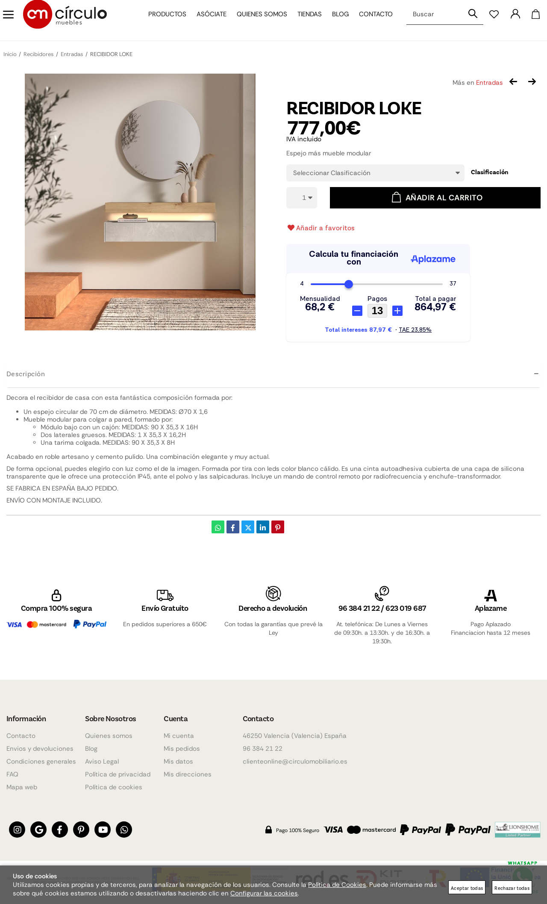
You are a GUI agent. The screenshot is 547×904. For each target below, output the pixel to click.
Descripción (25, 373)
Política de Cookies (337, 884)
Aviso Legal (102, 761)
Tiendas (305, 20)
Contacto (371, 20)
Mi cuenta (179, 736)
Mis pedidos (182, 748)
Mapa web (21, 787)
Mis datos (178, 761)
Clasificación (489, 172)
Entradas (489, 82)
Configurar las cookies (264, 893)
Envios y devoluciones (40, 748)
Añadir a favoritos (320, 228)
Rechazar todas (511, 888)
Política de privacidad (117, 774)
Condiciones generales (41, 761)
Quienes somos (257, 20)
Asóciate (207, 20)
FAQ (12, 774)
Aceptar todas (467, 888)
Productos (163, 20)
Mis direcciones (188, 774)
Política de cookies (113, 787)
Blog (336, 20)
